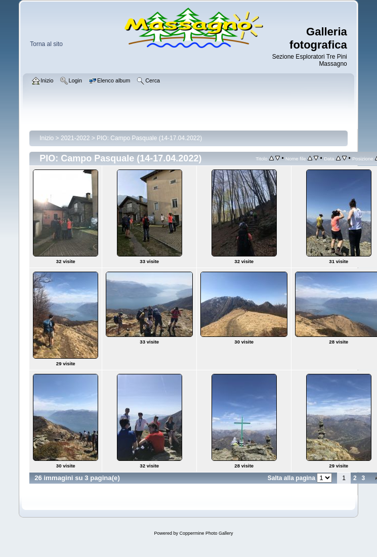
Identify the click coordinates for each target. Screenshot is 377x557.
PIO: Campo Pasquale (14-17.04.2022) (149, 138)
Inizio (46, 138)
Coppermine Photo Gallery (206, 533)
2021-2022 (75, 138)
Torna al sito (46, 44)
